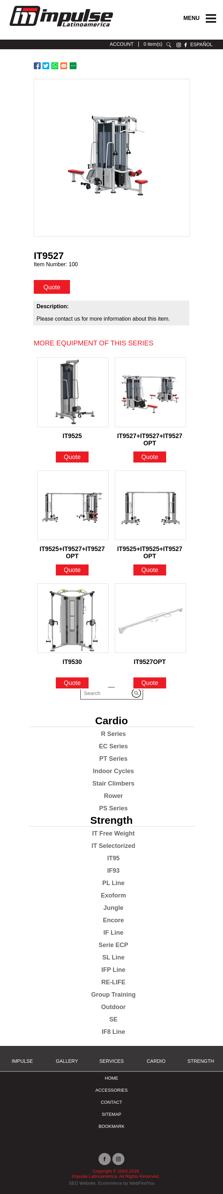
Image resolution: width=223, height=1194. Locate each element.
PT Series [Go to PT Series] (113, 758)
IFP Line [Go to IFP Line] (113, 969)
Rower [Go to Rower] (113, 795)
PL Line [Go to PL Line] (113, 883)
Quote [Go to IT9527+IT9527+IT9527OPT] (149, 457)
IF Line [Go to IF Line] (113, 932)
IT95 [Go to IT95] (113, 858)
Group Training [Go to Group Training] (113, 994)
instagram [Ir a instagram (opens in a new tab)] (178, 45)
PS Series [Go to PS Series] (113, 808)
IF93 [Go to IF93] (113, 870)
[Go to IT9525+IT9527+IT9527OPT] (73, 505)
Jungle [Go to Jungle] (113, 907)
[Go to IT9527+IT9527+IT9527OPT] (150, 392)
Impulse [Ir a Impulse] (22, 1061)
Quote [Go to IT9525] (72, 457)
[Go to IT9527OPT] (150, 618)
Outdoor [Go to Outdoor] (113, 1007)
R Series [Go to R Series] (113, 733)
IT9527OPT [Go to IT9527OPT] (150, 661)
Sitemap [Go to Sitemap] (111, 1114)
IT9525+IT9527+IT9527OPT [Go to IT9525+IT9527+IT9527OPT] (72, 551)
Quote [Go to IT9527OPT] (149, 682)
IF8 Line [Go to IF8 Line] (113, 1031)
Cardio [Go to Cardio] (111, 720)
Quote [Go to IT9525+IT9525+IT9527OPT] (149, 570)
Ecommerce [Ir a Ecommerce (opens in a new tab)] (110, 1183)
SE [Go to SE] (113, 1019)
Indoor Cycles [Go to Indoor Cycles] (113, 771)
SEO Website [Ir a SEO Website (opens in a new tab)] (82, 1183)
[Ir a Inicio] (61, 28)
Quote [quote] (51, 287)
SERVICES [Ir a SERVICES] (111, 1061)
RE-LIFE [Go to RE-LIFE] (113, 982)
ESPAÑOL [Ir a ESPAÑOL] (201, 44)
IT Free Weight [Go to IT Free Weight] (113, 833)
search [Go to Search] (168, 45)
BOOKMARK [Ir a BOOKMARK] (111, 1126)
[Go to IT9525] (73, 392)
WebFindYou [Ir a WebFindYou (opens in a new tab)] (142, 1183)
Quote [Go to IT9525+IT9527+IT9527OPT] (72, 570)
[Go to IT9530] (73, 618)
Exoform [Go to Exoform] (113, 895)
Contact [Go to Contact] (111, 1102)
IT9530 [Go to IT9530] (72, 661)
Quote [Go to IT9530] (72, 682)
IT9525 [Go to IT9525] (72, 436)
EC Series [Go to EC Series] (113, 746)
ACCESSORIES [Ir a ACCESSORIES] (111, 1090)
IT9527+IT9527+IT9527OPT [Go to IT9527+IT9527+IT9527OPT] (149, 438)
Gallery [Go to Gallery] (67, 1061)
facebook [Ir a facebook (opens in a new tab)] (185, 45)
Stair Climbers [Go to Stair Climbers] (113, 783)
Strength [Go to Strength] (111, 820)
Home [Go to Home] (111, 1078)
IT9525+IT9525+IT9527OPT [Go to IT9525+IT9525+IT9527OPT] (149, 551)
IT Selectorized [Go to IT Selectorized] (113, 845)
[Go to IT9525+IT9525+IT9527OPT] (150, 505)
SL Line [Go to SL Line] (113, 957)
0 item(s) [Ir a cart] (153, 44)
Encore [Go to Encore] (113, 920)
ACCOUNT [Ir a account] (121, 44)
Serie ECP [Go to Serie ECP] (113, 945)
